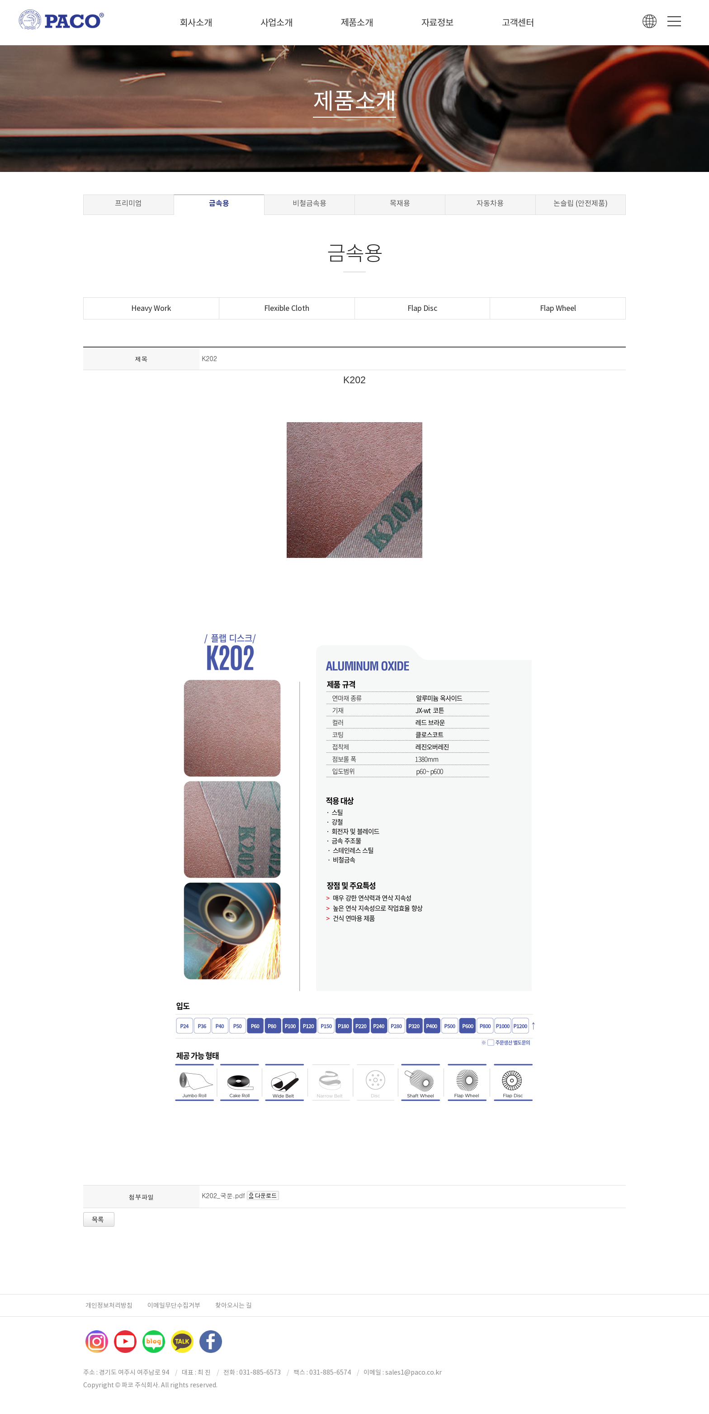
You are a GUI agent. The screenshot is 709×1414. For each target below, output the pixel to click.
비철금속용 (309, 203)
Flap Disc (422, 308)
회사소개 (196, 23)
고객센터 (518, 23)
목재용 (400, 203)
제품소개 (357, 23)
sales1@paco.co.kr (413, 1372)
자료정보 (437, 23)
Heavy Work (151, 308)
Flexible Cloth (286, 308)
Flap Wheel (558, 308)
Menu (674, 21)
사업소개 (276, 23)
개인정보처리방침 (108, 1305)
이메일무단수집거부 (173, 1305)
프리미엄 (128, 203)
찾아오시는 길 (233, 1305)
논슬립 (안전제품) (580, 203)
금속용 (219, 203)
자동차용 (490, 203)
